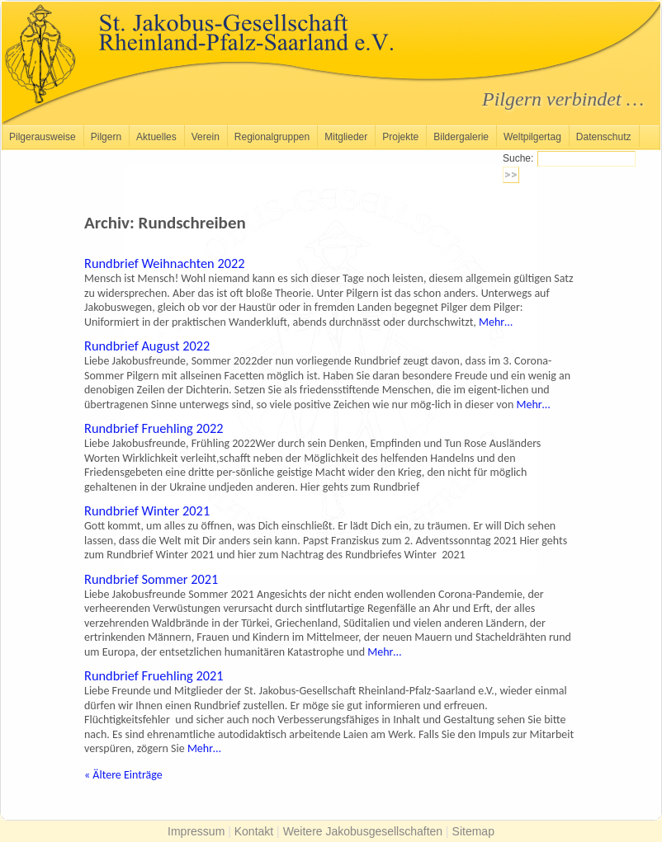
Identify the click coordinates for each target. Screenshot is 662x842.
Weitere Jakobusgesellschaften (363, 831)
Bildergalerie (461, 137)
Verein (206, 137)
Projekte (400, 137)
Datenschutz (603, 137)
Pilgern (106, 137)
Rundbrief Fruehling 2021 (154, 675)
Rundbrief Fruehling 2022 (154, 428)
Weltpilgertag (532, 137)
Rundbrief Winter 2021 (147, 510)
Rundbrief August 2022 (147, 345)
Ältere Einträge (123, 775)
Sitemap (473, 831)
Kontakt (253, 831)
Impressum (196, 831)
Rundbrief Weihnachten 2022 (164, 263)
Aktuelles (156, 137)
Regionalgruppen (272, 137)
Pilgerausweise (42, 137)
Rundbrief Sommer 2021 (151, 579)
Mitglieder (345, 137)
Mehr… (496, 322)
